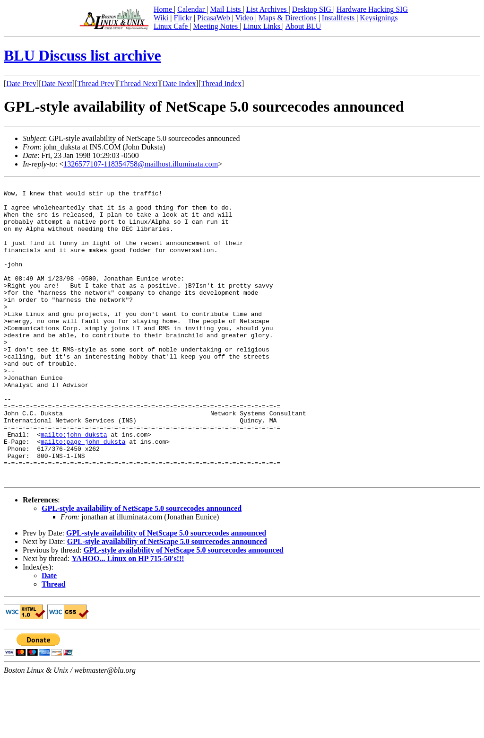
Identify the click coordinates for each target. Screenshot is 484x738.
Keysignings (379, 18)
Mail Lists (226, 9)
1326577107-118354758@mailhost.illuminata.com (140, 164)
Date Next (57, 83)
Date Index (179, 83)
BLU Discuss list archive (82, 55)
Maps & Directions (289, 18)
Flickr (183, 18)
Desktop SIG (312, 9)
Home (164, 9)
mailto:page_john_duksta (83, 494)
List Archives (267, 9)
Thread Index (221, 83)
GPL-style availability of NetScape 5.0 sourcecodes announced (142, 568)
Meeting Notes (216, 26)
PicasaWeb (214, 18)
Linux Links (262, 26)
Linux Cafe (172, 26)
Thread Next (138, 83)
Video (245, 18)
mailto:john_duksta (74, 485)
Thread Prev (95, 83)
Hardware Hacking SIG (372, 9)
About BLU (303, 26)
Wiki (162, 18)
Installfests (339, 18)
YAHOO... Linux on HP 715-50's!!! (128, 618)
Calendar (192, 9)
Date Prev (21, 83)
